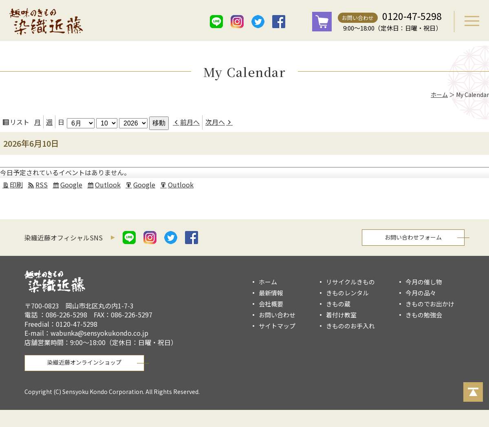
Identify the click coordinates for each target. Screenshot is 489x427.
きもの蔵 (338, 303)
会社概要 (271, 303)
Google (72, 185)
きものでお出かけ (429, 303)
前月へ (190, 122)
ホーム (439, 94)
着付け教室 (341, 314)
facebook (278, 21)
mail (299, 21)
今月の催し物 (423, 281)
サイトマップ (277, 325)
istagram (237, 21)
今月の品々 (420, 292)
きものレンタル (347, 292)
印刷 (17, 185)
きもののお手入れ (350, 325)
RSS (41, 184)
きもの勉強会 (423, 314)
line (216, 21)
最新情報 (271, 292)
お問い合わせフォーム (413, 237)
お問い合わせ (358, 18)
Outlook (109, 185)
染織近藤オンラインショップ (84, 362)
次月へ (215, 122)
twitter (257, 21)
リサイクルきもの (350, 281)
